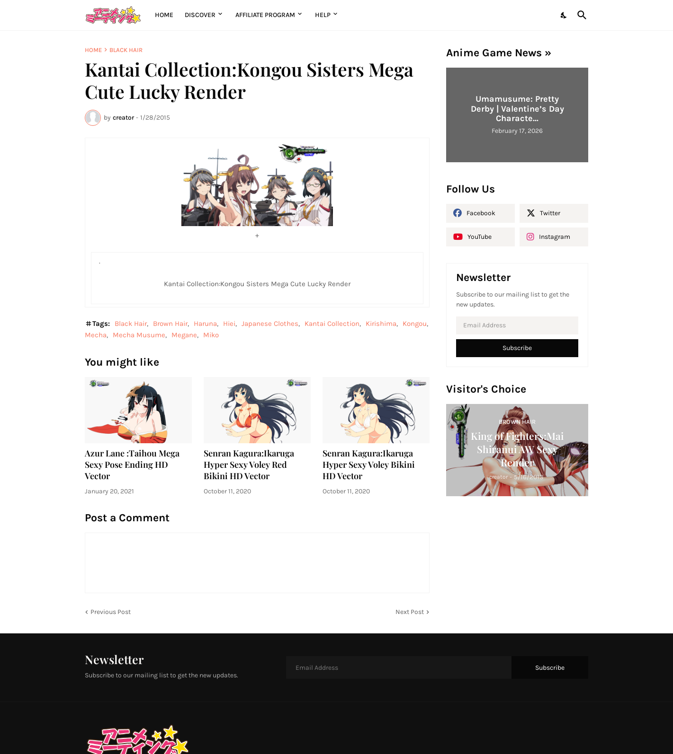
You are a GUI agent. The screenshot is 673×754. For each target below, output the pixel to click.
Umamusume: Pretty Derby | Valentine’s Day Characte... (517, 108)
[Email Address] (517, 325)
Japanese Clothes (270, 323)
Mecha (96, 335)
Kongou (415, 323)
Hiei (229, 323)
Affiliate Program (265, 15)
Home (164, 15)
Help (323, 15)
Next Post (409, 612)
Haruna (205, 323)
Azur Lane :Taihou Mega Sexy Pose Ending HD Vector (132, 465)
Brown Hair (170, 323)
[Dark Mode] (564, 15)
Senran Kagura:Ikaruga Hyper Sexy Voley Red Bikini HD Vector (249, 465)
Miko (211, 335)
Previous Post (110, 612)
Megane (184, 335)
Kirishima (381, 323)
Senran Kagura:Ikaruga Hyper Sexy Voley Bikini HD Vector (369, 465)
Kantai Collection (332, 323)
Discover (200, 15)
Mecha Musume (139, 335)
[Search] (580, 15)
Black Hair (126, 50)
